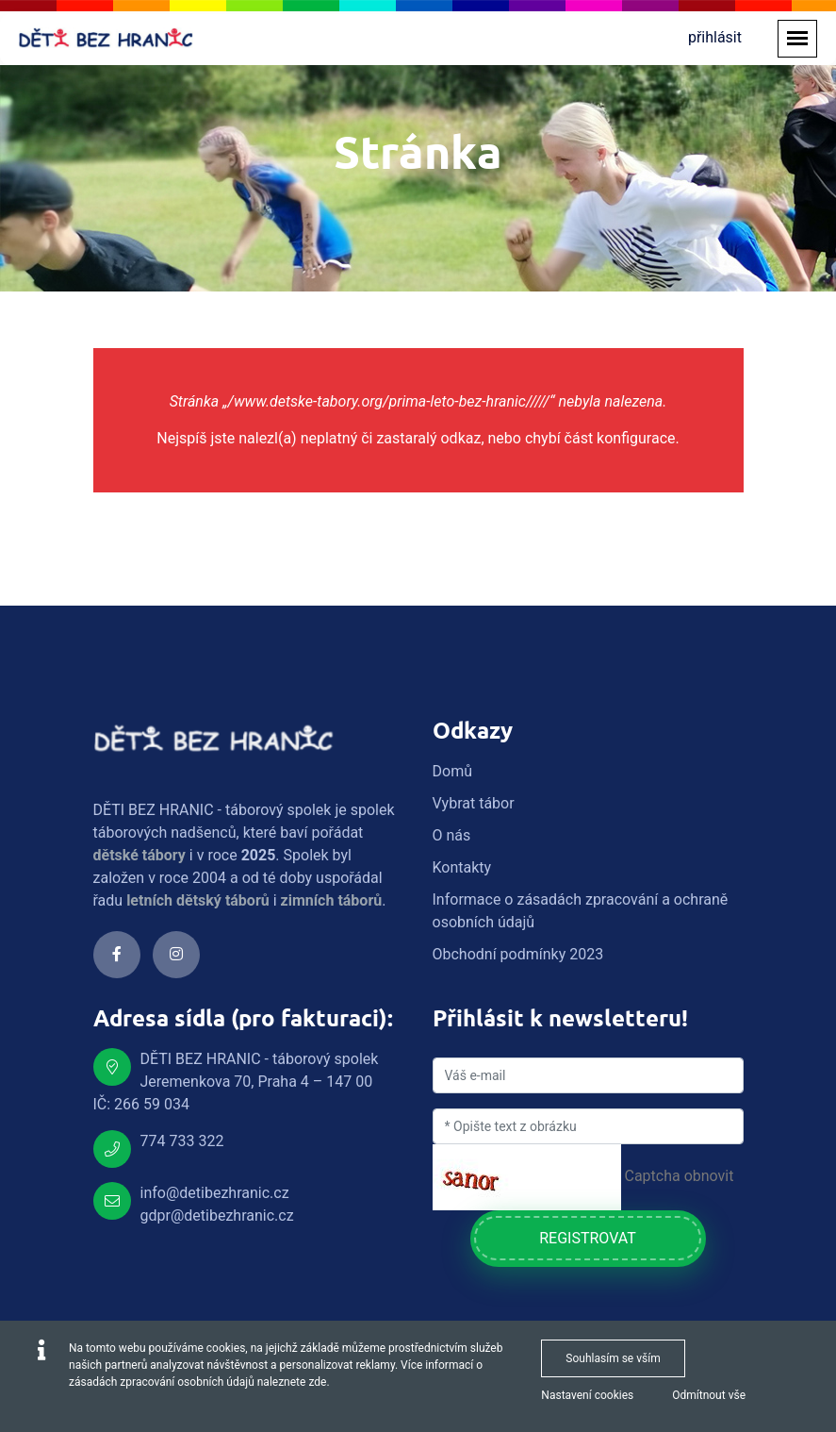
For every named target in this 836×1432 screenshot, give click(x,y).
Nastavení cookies (587, 1395)
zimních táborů (332, 900)
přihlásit (715, 37)
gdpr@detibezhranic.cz (217, 1215)
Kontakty (462, 867)
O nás (452, 835)
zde (317, 1382)
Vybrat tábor (474, 803)
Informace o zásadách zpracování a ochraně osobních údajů (581, 911)
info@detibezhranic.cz (214, 1193)
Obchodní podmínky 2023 (518, 954)
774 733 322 (182, 1141)
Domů (452, 771)
